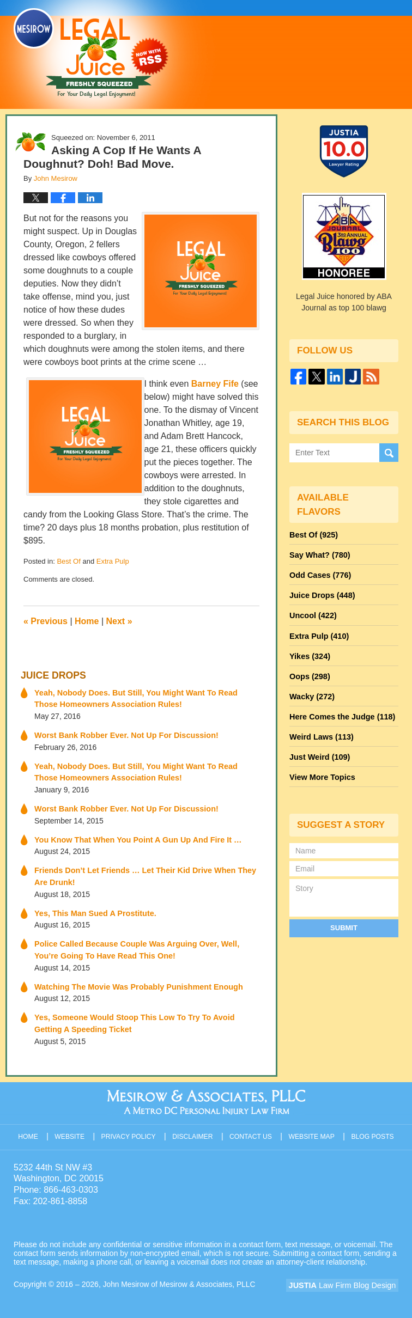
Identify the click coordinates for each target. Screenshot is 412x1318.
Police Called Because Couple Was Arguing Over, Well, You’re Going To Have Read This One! (146, 945)
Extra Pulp (112, 561)
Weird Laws (320, 730)
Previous (45, 621)
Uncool (312, 612)
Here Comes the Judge (340, 710)
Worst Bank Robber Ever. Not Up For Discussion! (123, 733)
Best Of (68, 561)
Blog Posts (373, 1128)
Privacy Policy (130, 1128)
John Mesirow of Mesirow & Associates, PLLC (180, 1278)
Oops (309, 671)
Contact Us (252, 1128)
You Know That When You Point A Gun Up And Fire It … (134, 836)
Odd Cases (319, 573)
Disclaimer (193, 1128)
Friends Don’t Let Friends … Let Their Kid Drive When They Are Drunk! (141, 873)
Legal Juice (91, 52)
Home (87, 621)
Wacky (311, 691)
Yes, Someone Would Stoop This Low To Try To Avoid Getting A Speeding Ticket (145, 1018)
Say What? (318, 554)
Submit (344, 919)
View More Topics (321, 769)
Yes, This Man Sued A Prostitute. (93, 909)
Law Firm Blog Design (346, 1279)
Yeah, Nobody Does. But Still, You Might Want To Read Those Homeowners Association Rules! (145, 697)
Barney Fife (215, 383)
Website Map (312, 1128)
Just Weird (318, 750)
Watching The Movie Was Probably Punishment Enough (135, 981)
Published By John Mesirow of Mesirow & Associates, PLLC (300, 47)
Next (119, 621)
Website (72, 1128)
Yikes (309, 652)
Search (388, 451)
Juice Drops (52, 675)
